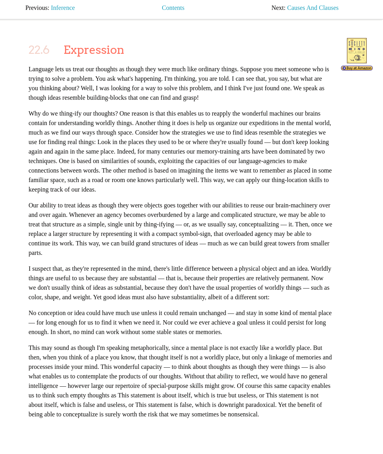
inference (63, 7)
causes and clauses (313, 7)
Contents (173, 7)
